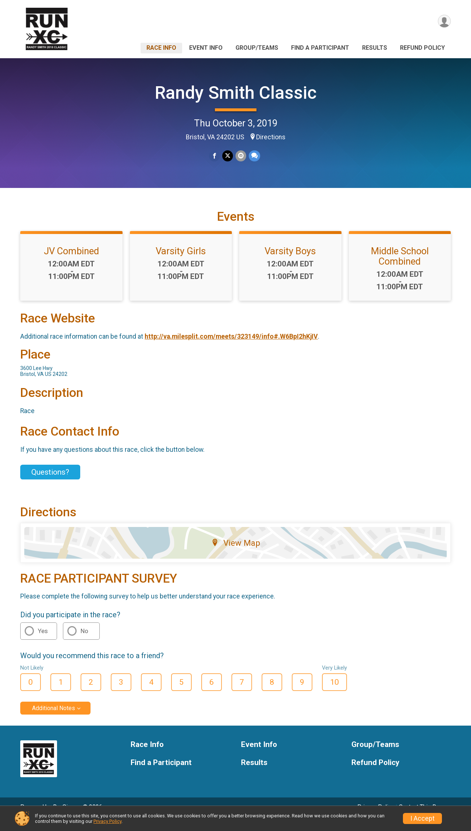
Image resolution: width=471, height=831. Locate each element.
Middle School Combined (400, 266)
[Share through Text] (253, 156)
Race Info (161, 47)
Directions (271, 137)
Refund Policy (422, 47)
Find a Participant (320, 47)
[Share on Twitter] (227, 156)
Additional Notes (53, 718)
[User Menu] (444, 21)
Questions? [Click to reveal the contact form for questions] (50, 482)
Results (374, 47)
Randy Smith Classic (235, 92)
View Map (235, 553)
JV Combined (71, 261)
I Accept (422, 818)
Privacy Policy (107, 821)
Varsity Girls (181, 261)
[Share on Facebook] (214, 156)
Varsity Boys (290, 261)
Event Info (206, 47)
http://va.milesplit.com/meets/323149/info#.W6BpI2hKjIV (231, 346)
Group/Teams (257, 47)
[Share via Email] (240, 156)
